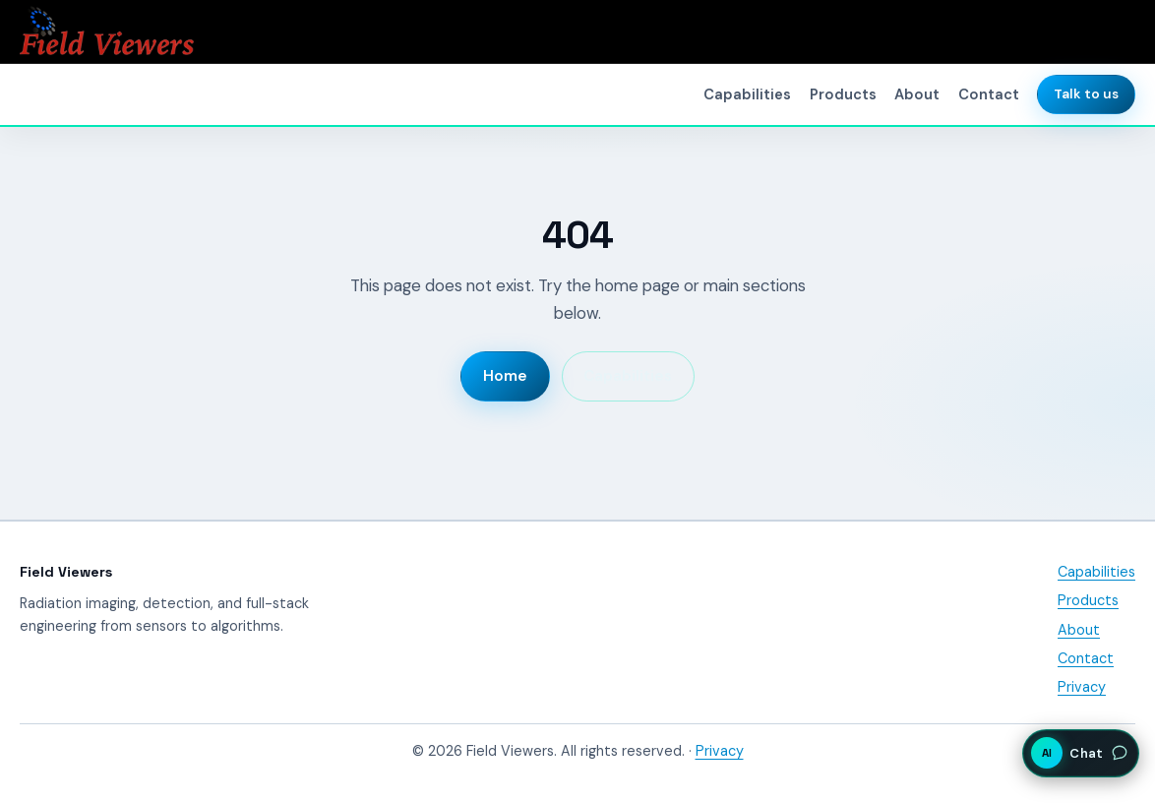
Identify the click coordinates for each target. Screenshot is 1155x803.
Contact (988, 94)
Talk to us (1086, 94)
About (917, 94)
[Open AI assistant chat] (1080, 752)
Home (505, 376)
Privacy (1082, 687)
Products (843, 94)
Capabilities (747, 94)
